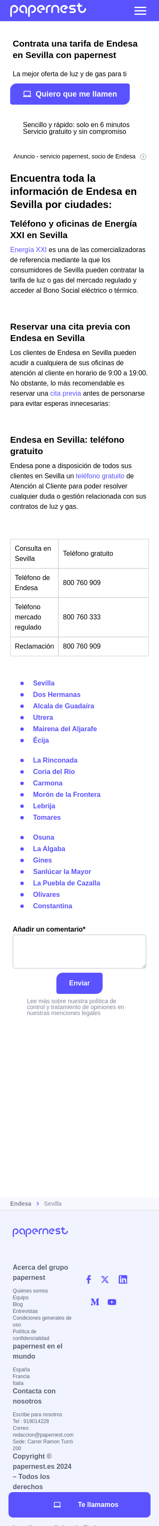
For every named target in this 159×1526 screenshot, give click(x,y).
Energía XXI (28, 249)
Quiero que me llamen (70, 93)
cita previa (65, 393)
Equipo (20, 1298)
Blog (18, 1304)
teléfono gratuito (100, 476)
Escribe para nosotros (37, 1415)
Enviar (79, 983)
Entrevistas (25, 1311)
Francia (21, 1376)
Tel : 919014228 (31, 1421)
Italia (18, 1383)
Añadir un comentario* (79, 947)
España (21, 1370)
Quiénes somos (30, 1291)
